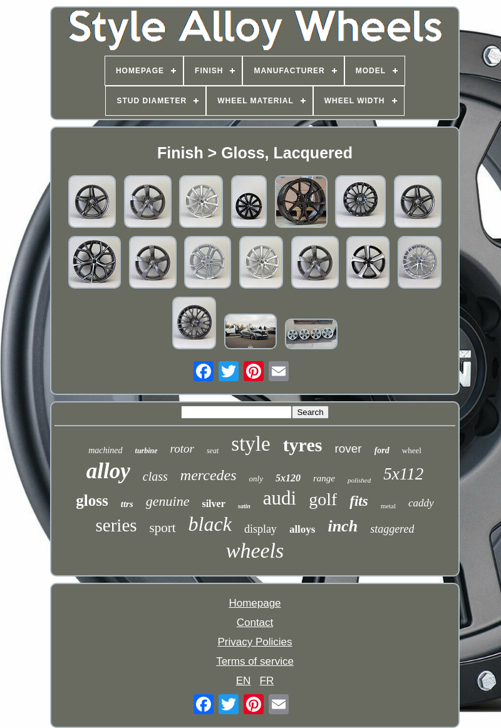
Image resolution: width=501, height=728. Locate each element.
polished (359, 480)
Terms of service (255, 661)
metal (388, 506)
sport (163, 527)
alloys (302, 529)
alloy (108, 471)
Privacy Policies (254, 642)
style (250, 444)
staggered (392, 529)
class (155, 476)
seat (213, 450)
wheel (411, 450)
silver (213, 503)
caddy (421, 503)
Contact (255, 622)
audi (279, 498)
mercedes (208, 475)
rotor (182, 448)
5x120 (288, 478)
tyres (303, 444)
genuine (168, 501)
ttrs (127, 504)
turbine (146, 450)
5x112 (403, 473)
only (256, 478)
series (116, 525)
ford (382, 450)
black (210, 524)
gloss (92, 500)
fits (358, 501)
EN (243, 681)
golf (323, 499)
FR (267, 681)
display (260, 529)
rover (347, 448)
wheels (255, 550)
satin (244, 506)
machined (105, 450)
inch (343, 526)
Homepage (255, 603)
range (324, 478)
